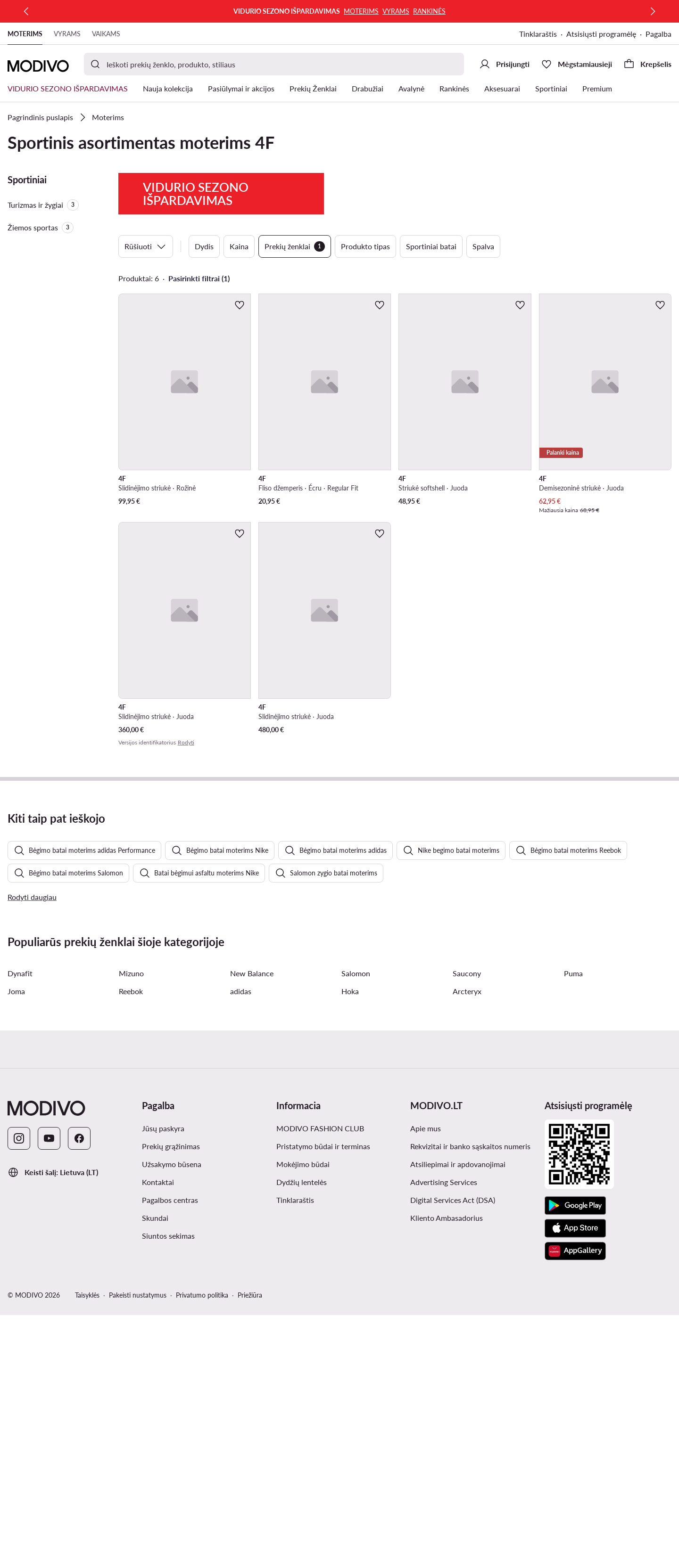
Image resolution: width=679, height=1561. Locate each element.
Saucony (467, 1219)
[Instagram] (19, 1384)
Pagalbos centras (170, 1445)
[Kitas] (652, 11)
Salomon (355, 1219)
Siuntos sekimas (168, 1481)
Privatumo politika (202, 1541)
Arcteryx (467, 1237)
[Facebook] (79, 1384)
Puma (573, 1219)
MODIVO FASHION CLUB (320, 1374)
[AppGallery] (575, 1496)
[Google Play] (575, 1451)
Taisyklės (87, 1541)
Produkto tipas (365, 246)
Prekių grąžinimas (171, 1392)
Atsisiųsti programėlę (601, 33)
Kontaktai (158, 1427)
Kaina (239, 246)
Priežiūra (250, 1541)
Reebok (131, 1237)
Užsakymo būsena (171, 1410)
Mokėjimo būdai (303, 1410)
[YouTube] (49, 1384)
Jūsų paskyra (163, 1374)
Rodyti (186, 742)
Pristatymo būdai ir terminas (323, 1392)
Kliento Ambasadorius (446, 1463)
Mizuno (131, 1219)
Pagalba (658, 33)
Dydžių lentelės (301, 1427)
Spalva (483, 246)
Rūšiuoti (145, 246)
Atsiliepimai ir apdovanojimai (457, 1410)
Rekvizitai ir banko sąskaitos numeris (470, 1392)
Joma (16, 1237)
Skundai (155, 1463)
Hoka (350, 1237)
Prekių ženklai (295, 246)
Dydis (204, 246)
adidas (240, 1237)
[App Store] (575, 1474)
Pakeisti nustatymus (137, 1541)
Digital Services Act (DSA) (452, 1445)
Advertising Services (443, 1427)
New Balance (251, 1219)
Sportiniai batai (431, 246)
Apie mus (425, 1374)
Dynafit (20, 1219)
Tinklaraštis (538, 33)
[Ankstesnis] (26, 11)
